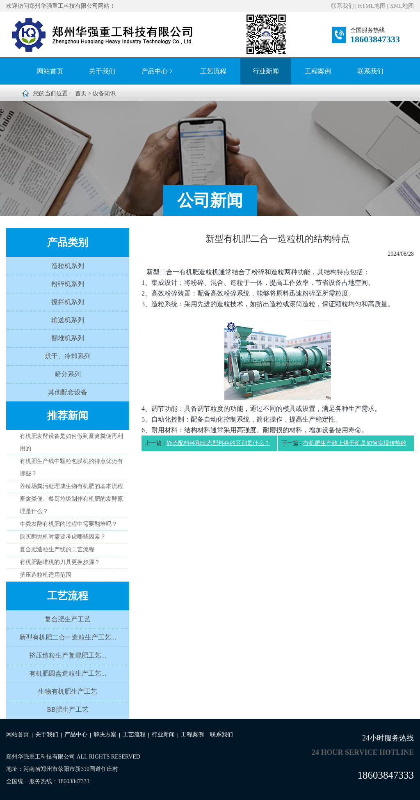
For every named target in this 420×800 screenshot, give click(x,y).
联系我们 (342, 6)
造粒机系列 (67, 265)
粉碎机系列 (67, 283)
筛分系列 (68, 374)
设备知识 (104, 93)
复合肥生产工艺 (68, 619)
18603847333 (375, 39)
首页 (81, 93)
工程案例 (318, 71)
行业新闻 (266, 71)
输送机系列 (67, 319)
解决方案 (105, 734)
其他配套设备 (67, 392)
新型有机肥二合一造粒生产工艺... (67, 637)
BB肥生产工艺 (67, 709)
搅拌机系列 (67, 301)
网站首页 (50, 71)
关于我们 (102, 71)
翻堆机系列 (67, 338)
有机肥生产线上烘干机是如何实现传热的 (354, 443)
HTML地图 (372, 6)
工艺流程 (213, 71)
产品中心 (158, 71)
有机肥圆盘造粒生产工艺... (67, 673)
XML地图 (402, 6)
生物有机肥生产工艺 (67, 691)
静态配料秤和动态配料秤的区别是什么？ (218, 443)
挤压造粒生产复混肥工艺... (67, 655)
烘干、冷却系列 (68, 356)
